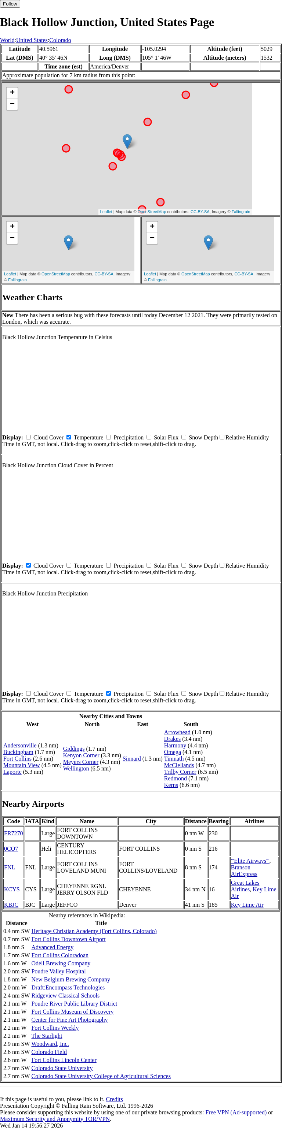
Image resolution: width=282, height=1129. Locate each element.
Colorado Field (48, 1052)
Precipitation (128, 437)
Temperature (89, 437)
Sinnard (132, 758)
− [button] (12, 104)
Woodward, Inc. (50, 1044)
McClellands (179, 765)
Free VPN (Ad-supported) (236, 1112)
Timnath (174, 758)
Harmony (175, 745)
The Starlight (46, 1036)
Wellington (76, 768)
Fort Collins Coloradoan (59, 955)
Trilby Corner (180, 772)
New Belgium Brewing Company (70, 979)
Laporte (12, 772)
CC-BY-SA (200, 211)
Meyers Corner (80, 762)
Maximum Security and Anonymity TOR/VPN (55, 1119)
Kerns (171, 785)
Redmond (175, 778)
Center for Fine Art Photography (69, 1020)
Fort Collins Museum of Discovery (72, 1012)
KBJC (11, 905)
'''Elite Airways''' (250, 861)
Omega (172, 752)
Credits (114, 1099)
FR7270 (13, 833)
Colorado (60, 40)
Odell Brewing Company (60, 963)
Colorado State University (62, 1068)
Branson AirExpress (244, 870)
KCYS (12, 889)
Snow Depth (203, 437)
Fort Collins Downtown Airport (68, 939)
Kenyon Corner (81, 755)
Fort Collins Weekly (55, 1028)
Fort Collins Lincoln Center (63, 1060)
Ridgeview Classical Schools (65, 995)
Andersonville (20, 745)
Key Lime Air (247, 905)
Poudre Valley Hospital (58, 971)
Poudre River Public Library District (74, 1003)
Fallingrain (241, 211)
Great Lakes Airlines (245, 886)
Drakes (172, 739)
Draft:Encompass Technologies (68, 987)
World (7, 40)
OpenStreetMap (152, 211)
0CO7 (11, 849)
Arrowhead (177, 732)
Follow (10, 4)
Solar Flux (166, 437)
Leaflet (106, 211)
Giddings (74, 749)
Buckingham (18, 752)
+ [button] (12, 93)
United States (32, 40)
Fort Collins (17, 758)
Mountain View (21, 765)
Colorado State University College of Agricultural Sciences (100, 1076)
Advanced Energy (52, 947)
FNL (9, 867)
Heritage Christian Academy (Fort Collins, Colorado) (93, 931)
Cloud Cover (48, 437)
